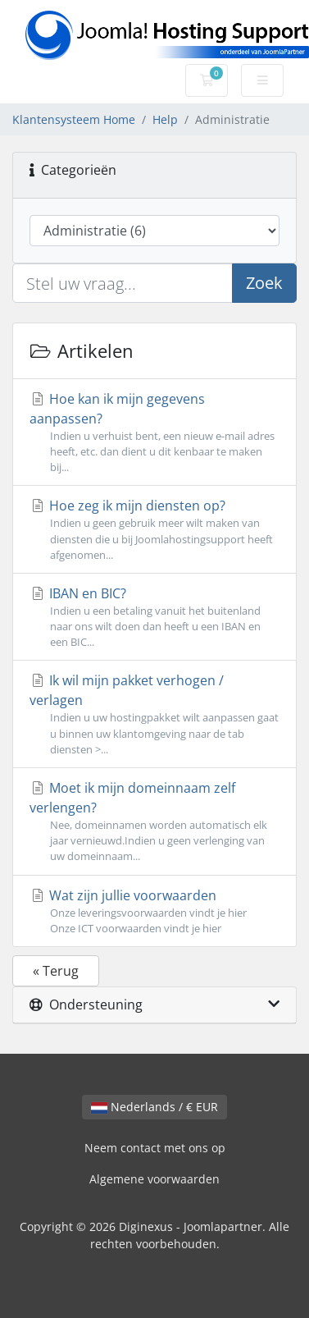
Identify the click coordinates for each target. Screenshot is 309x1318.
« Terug (56, 971)
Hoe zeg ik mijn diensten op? (154, 530)
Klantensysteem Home (73, 119)
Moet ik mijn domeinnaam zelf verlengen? (154, 822)
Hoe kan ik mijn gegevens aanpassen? (154, 433)
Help (165, 119)
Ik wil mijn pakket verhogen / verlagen (154, 714)
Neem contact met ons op (154, 1148)
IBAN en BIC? (154, 617)
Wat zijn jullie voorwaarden (154, 911)
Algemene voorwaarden (154, 1179)
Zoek (264, 283)
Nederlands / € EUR (154, 1106)
